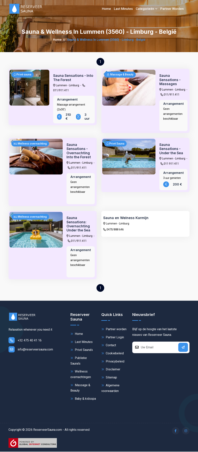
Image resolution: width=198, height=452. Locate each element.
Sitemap (109, 377)
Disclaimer (110, 369)
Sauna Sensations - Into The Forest (73, 78)
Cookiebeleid (112, 353)
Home (106, 9)
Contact (108, 345)
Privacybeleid (112, 361)
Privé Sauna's (81, 350)
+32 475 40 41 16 (25, 341)
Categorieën (145, 9)
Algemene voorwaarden (110, 388)
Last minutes (123, 9)
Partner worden (172, 9)
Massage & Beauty (80, 388)
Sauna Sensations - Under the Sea (171, 149)
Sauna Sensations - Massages (170, 80)
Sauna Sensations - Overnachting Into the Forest (79, 151)
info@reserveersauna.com (31, 350)
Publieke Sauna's (78, 361)
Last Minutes (81, 342)
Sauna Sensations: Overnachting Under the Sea (79, 224)
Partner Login (112, 337)
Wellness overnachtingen (80, 374)
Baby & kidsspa (83, 399)
